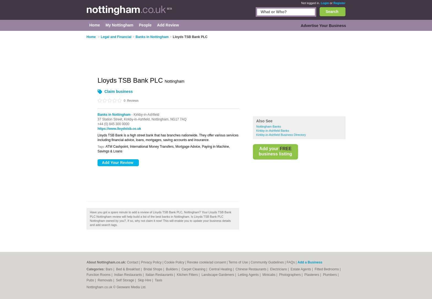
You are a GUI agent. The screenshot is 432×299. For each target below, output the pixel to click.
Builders (172, 269)
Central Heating (221, 269)
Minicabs (269, 275)
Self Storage (125, 280)
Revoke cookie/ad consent (206, 262)
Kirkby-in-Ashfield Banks (272, 130)
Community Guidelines (267, 262)
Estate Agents (301, 269)
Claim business (118, 91)
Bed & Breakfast (128, 269)
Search (332, 11)
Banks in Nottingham (114, 115)
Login (325, 3)
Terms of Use (238, 262)
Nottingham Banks (268, 126)
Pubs (91, 280)
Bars (109, 269)
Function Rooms (99, 275)
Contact (132, 262)
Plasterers (312, 275)
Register (339, 3)
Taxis (158, 280)
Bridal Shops (153, 269)
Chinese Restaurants (251, 269)
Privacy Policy (151, 262)
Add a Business (310, 262)
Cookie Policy (174, 262)
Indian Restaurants (128, 275)
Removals (105, 280)
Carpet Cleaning (194, 269)
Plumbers (330, 275)
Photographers (290, 275)
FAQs (291, 262)
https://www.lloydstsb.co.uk (119, 129)
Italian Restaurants (159, 275)
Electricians (279, 269)
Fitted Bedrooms (327, 269)
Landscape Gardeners (218, 275)
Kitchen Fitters (188, 275)
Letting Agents (249, 275)
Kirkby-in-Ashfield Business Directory (281, 134)
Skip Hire (145, 280)
